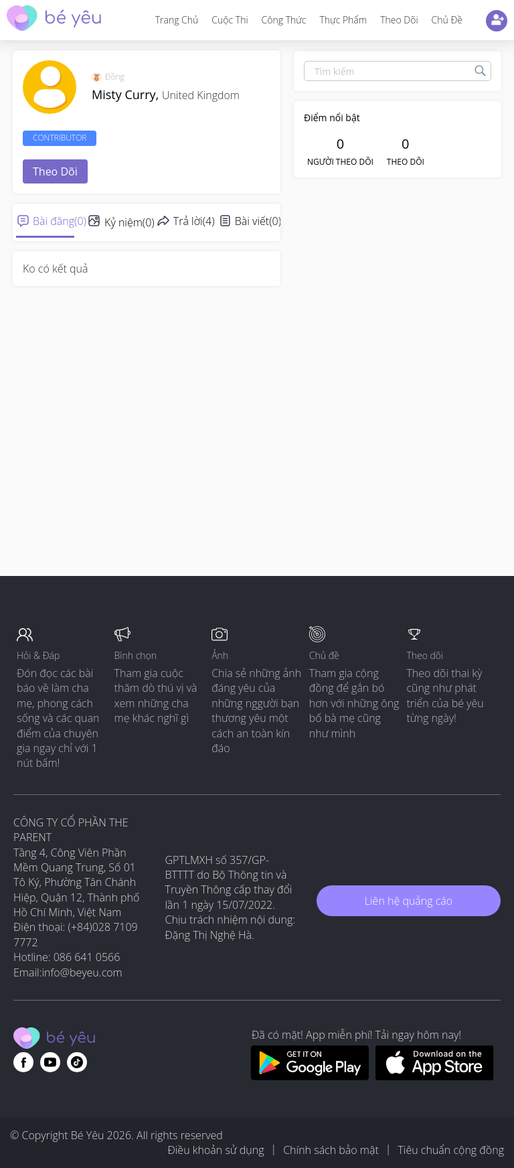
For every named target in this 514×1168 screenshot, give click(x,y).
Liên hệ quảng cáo (408, 900)
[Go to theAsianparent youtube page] (50, 1062)
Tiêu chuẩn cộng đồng (451, 1150)
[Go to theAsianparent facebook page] (23, 1062)
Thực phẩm (343, 19)
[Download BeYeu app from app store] (434, 1076)
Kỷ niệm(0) (129, 222)
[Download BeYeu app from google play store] (309, 1076)
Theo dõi (399, 19)
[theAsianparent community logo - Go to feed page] (54, 19)
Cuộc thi (229, 19)
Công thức (284, 19)
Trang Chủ (177, 19)
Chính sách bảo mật (331, 1150)
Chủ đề (447, 19)
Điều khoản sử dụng (215, 1150)
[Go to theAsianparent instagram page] (77, 1062)
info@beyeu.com (82, 972)
